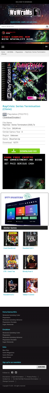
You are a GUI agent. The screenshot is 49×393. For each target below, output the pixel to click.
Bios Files (6, 350)
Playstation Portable (10, 322)
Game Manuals (8, 355)
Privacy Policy (31, 377)
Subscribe (41, 367)
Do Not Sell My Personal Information (25, 379)
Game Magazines (8, 352)
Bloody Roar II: (28, 271)
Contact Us (6, 379)
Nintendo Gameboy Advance (12, 320)
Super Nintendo (8, 324)
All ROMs (10, 52)
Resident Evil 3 (28, 248)
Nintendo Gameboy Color (11, 315)
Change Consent (8, 381)
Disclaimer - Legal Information (13, 377)
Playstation (19, 52)
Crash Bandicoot (9, 248)
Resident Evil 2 (8, 295)
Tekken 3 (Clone (28, 295)
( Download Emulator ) (12, 117)
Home (3, 52)
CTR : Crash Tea (9, 271)
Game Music (7, 357)
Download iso (28, 151)
